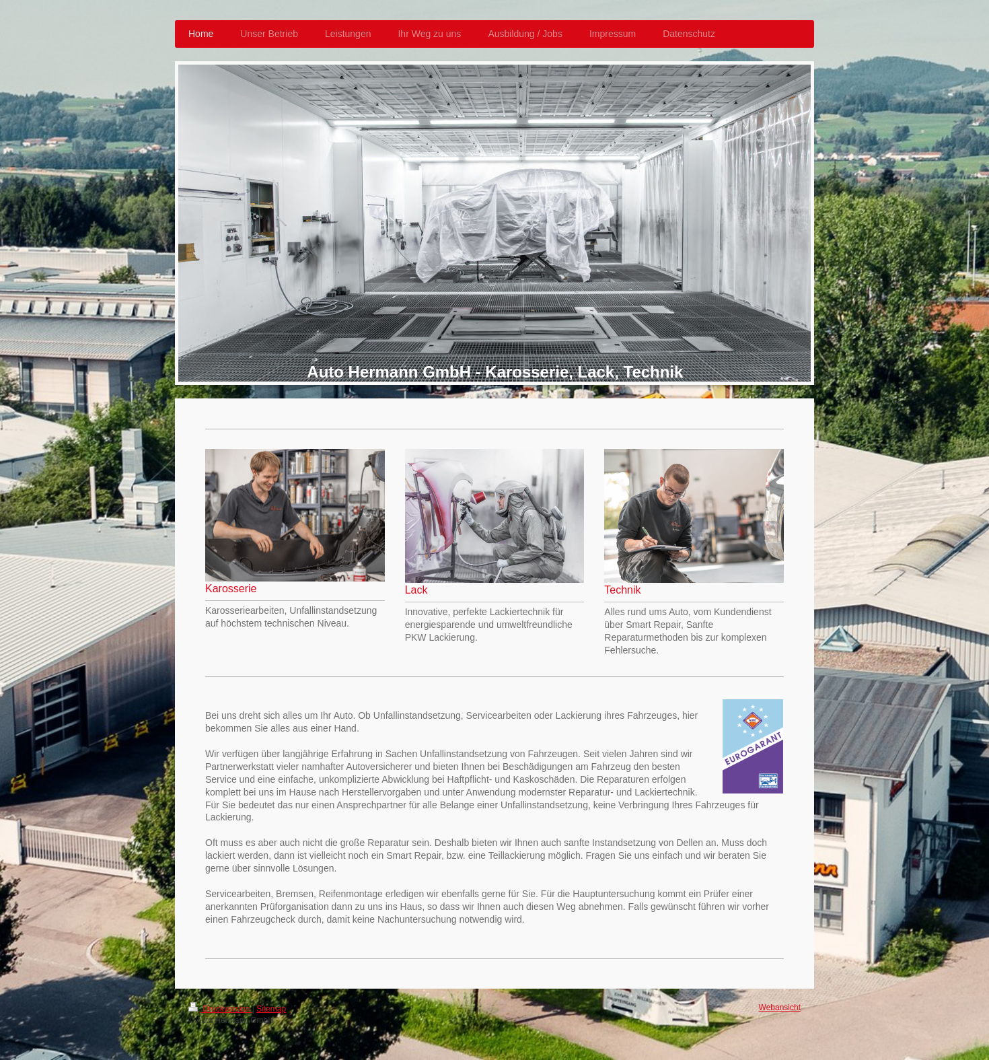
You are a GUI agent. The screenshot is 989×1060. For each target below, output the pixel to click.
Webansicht (780, 1007)
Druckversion (220, 1009)
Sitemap (271, 1009)
